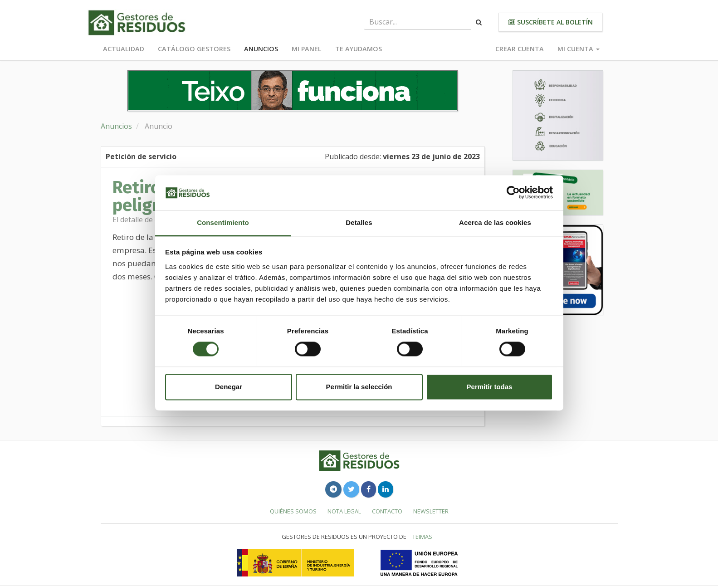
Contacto (387, 511)
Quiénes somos (293, 511)
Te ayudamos (358, 48)
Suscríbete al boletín (550, 22)
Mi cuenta (578, 48)
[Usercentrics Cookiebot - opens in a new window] (513, 193)
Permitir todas (490, 387)
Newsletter (431, 511)
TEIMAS (422, 536)
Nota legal (344, 511)
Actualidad (123, 48)
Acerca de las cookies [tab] (495, 222)
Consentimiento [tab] (223, 222)
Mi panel (307, 48)
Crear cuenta (519, 48)
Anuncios (261, 48)
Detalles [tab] (359, 222)
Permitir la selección (359, 387)
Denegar (228, 387)
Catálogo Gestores (194, 48)
